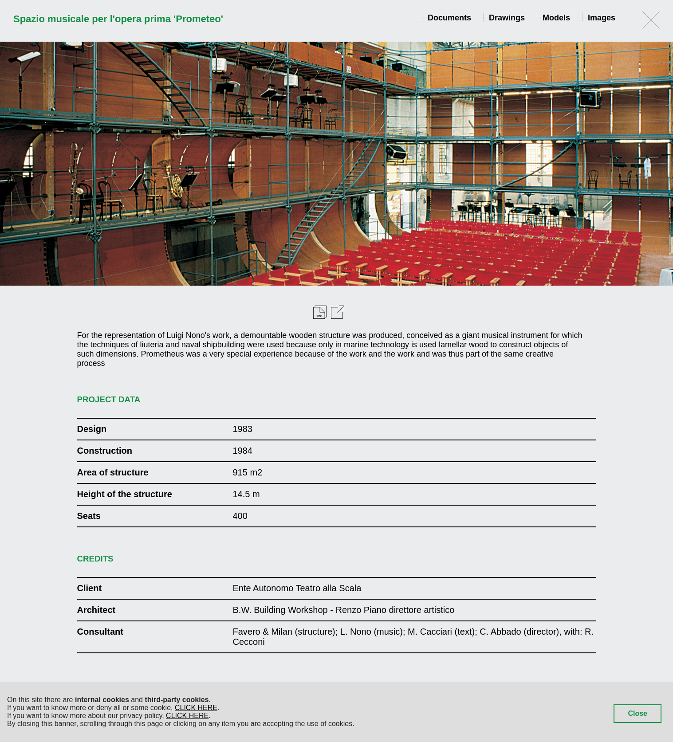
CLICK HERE (196, 707)
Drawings (502, 17)
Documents (445, 17)
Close (637, 713)
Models (552, 17)
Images (597, 17)
